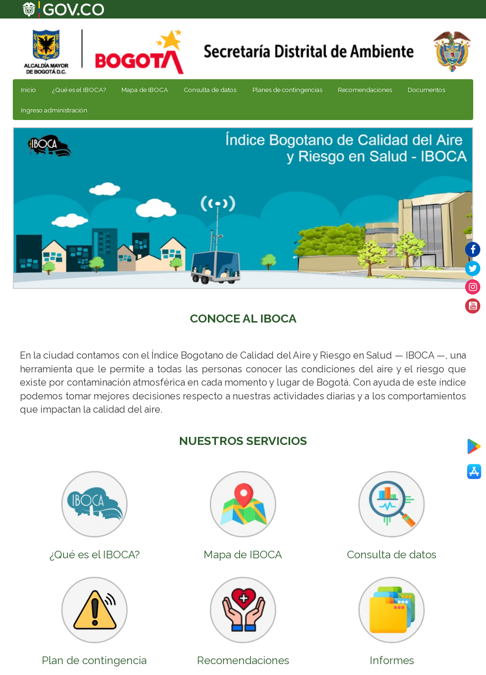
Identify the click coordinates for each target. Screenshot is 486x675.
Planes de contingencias (287, 89)
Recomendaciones (365, 89)
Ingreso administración (54, 110)
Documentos (426, 89)
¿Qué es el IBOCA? (79, 89)
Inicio (28, 89)
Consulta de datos (210, 89)
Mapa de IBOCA (145, 89)
